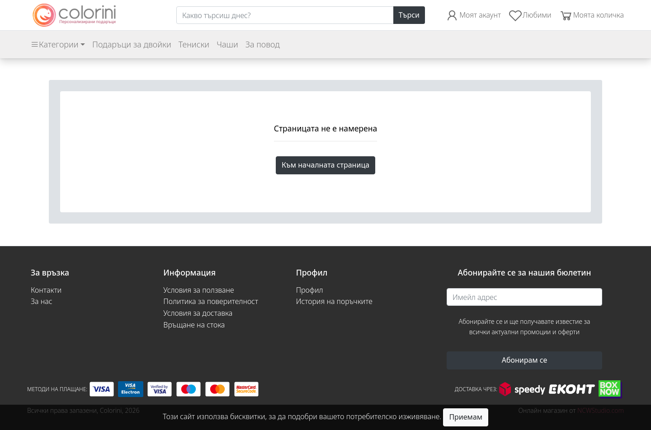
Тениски (194, 44)
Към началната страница (325, 165)
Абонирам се (524, 360)
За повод (262, 44)
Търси (409, 15)
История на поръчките (334, 301)
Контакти (46, 290)
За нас (41, 301)
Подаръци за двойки (131, 44)
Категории (54, 44)
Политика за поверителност (210, 301)
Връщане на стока (194, 325)
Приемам (465, 417)
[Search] (285, 15)
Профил (309, 290)
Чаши (227, 44)
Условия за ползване (198, 290)
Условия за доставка (197, 313)
